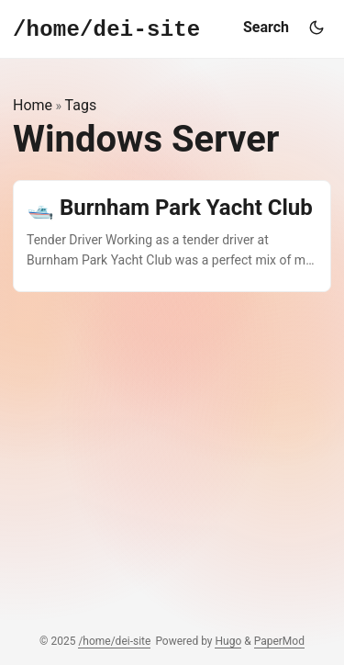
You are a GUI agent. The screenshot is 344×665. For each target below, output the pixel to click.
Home (32, 105)
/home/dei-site (114, 641)
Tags (81, 105)
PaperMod (279, 641)
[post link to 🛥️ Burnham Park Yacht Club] (172, 236)
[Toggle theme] (316, 27)
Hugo (228, 641)
